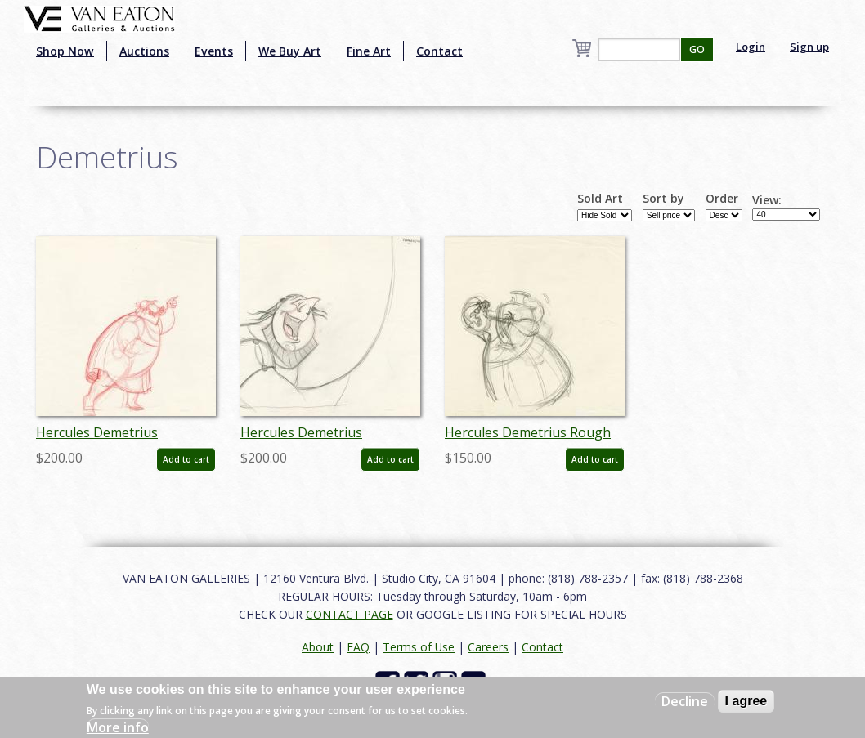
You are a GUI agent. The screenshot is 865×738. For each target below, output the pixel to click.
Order (722, 198)
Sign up (809, 46)
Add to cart (186, 459)
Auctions (144, 51)
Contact (439, 51)
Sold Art (600, 198)
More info (118, 727)
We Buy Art (289, 51)
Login (750, 46)
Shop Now (65, 51)
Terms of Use (419, 647)
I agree (746, 701)
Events (214, 51)
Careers (488, 647)
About (318, 647)
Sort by (663, 198)
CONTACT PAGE (349, 614)
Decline (684, 701)
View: (767, 200)
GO (697, 49)
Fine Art (369, 51)
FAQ (358, 647)
